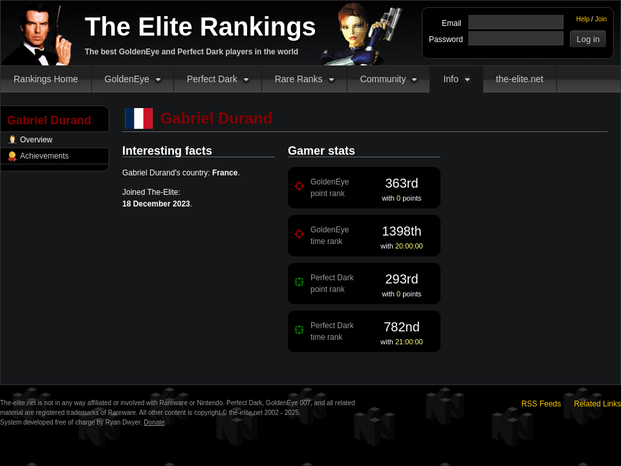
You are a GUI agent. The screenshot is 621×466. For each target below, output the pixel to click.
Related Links (597, 403)
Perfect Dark (212, 79)
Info (450, 79)
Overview (36, 139)
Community (383, 79)
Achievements (44, 156)
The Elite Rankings (200, 26)
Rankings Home (46, 79)
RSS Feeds (541, 403)
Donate (154, 422)
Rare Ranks (299, 79)
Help (583, 19)
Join (601, 19)
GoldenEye (127, 79)
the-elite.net (519, 79)
